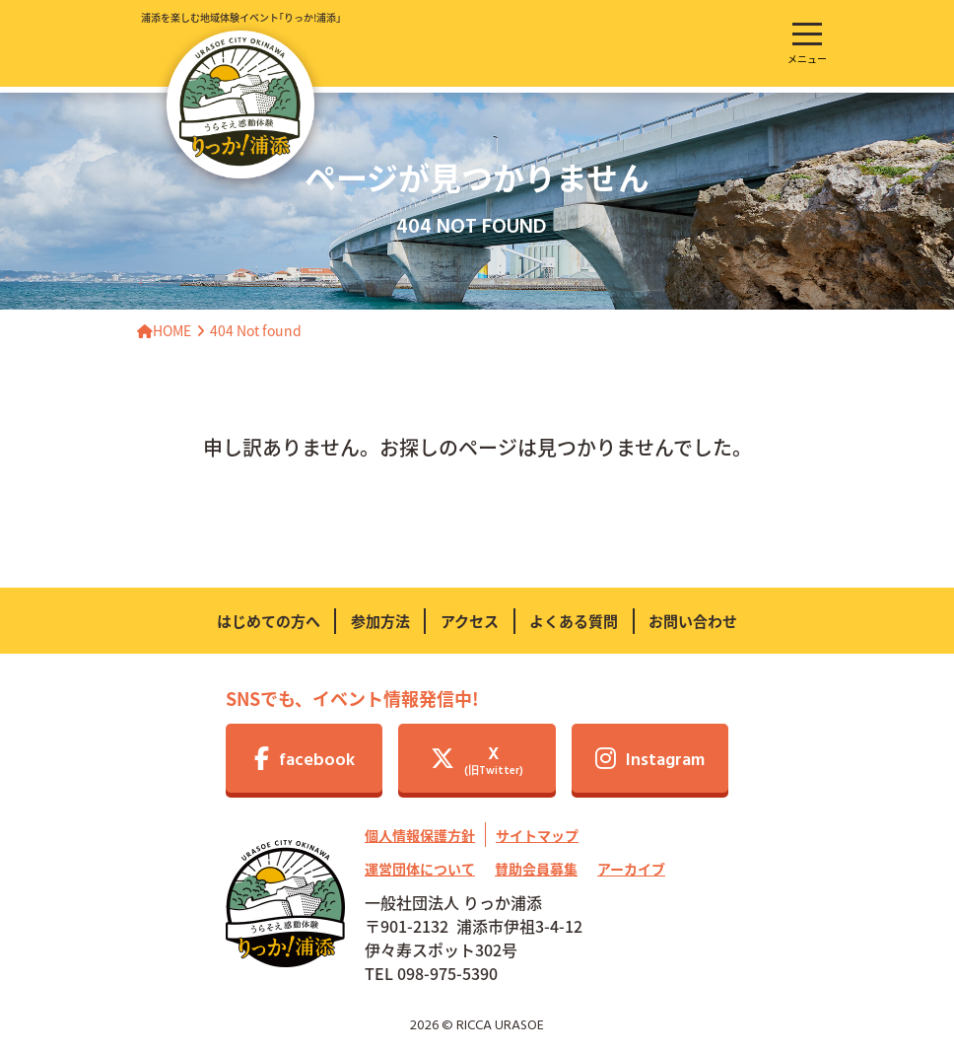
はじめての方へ (268, 620)
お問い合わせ (692, 620)
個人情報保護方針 (420, 835)
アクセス (470, 620)
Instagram (650, 760)
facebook (304, 760)
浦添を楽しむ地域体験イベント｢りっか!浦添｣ (241, 94)
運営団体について (420, 868)
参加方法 (380, 620)
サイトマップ (537, 835)
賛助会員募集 (536, 868)
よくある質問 (573, 620)
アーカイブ (631, 868)
